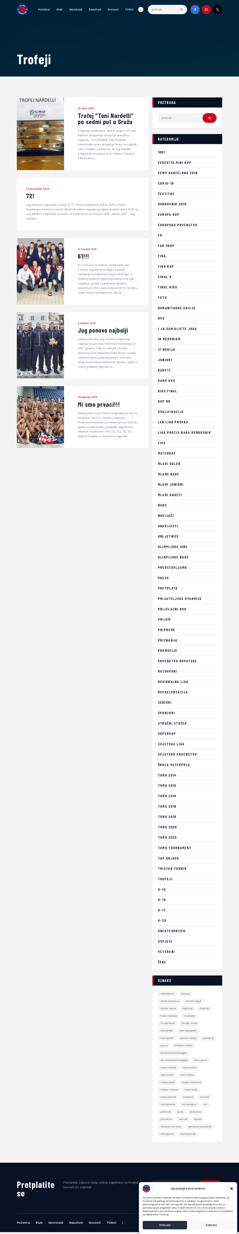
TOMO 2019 (167, 816)
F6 (160, 235)
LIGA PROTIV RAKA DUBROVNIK (185, 432)
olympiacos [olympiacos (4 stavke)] (168, 1106)
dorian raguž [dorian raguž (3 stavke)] (193, 1001)
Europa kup (169, 214)
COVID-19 (166, 183)
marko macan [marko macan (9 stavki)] (169, 1091)
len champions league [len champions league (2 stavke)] (174, 1061)
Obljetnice (169, 536)
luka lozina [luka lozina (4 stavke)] (167, 1076)
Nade (162, 505)
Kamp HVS (166, 380)
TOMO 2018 (167, 806)
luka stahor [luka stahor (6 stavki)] (187, 1076)
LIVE (162, 443)
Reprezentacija (173, 692)
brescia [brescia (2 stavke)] (185, 994)
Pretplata (168, 588)
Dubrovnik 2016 (172, 204)
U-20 (162, 920)
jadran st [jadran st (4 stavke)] (166, 1046)
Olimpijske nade (173, 557)
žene (162, 962)
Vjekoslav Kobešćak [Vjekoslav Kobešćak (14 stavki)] (200, 1128)
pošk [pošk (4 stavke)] (181, 1113)
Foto (162, 297)
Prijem (164, 619)
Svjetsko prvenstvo (178, 754)
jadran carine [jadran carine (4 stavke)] (188, 1038)
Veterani (166, 951)
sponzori (166, 712)
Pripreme (166, 629)
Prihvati (164, 1225)
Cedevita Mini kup (175, 162)
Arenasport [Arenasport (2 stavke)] (168, 994)
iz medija (167, 349)
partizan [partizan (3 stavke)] (166, 1113)
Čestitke (166, 193)
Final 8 (165, 276)
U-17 (162, 910)
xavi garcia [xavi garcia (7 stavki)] (167, 1135)
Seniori (165, 702)
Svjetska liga (171, 744)
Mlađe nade (169, 474)
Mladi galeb (169, 463)
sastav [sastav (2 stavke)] (183, 1121)
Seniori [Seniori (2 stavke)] (198, 1121)
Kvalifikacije (171, 411)
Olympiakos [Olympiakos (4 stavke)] (189, 1106)
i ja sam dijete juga (178, 328)
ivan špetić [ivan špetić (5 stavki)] (167, 1038)
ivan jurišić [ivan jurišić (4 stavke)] (167, 1031)
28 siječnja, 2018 (87, 398)
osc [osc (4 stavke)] (205, 1106)
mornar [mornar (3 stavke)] (204, 1098)
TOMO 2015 (167, 785)
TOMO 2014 (167, 775)
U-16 (162, 899)
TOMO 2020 (167, 827)
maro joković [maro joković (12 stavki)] (168, 1098)
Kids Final (168, 391)
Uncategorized (172, 930)
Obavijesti (168, 526)
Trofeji (165, 879)
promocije (168, 650)
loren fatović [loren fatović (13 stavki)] (168, 1068)
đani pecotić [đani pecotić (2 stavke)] (188, 1135)
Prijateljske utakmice (180, 598)
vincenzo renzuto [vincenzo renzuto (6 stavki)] (171, 1128)
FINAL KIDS (168, 287)
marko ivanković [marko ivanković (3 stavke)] (192, 1083)
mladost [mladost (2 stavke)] (188, 1098)
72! (30, 196)
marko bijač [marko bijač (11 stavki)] (168, 1083)
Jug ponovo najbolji (104, 331)
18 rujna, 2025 (86, 108)
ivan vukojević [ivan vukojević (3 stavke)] (188, 1031)
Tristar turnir (172, 868)
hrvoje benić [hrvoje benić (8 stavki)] (168, 1024)
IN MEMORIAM (169, 339)
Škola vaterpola (174, 764)
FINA (162, 255)
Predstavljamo (172, 567)
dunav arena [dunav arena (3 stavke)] (168, 1009)
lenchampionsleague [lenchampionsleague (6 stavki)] (174, 1053)
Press (163, 577)
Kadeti (164, 370)
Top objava (168, 858)
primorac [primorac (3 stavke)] (195, 1113)
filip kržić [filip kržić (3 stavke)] (188, 1009)
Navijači (166, 515)
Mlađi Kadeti (170, 494)
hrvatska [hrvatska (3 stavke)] (189, 1016)
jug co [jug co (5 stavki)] (182, 1046)
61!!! (83, 256)
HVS (161, 318)
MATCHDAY (167, 453)
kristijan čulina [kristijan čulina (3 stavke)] (201, 1046)
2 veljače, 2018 (86, 324)
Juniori (165, 359)
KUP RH (164, 401)
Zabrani (211, 1225)
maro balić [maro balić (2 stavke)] (191, 1091)
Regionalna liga (174, 681)
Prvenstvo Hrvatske (178, 661)
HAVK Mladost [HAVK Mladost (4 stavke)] (169, 1016)
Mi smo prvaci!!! (99, 405)
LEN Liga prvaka (173, 422)
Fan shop (166, 245)
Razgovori (168, 671)
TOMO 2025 (167, 837)
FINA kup (166, 266)
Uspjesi (165, 941)
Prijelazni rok (172, 609)
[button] (231, 1189)
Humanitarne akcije (177, 308)
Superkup (167, 733)
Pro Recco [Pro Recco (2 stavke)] (167, 1121)
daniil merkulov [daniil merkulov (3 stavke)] (170, 1001)
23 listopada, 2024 (37, 189)
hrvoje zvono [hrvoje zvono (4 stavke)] (189, 1024)
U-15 (162, 889)
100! (161, 152)
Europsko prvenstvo (178, 224)
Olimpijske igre (173, 546)
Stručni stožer (172, 723)
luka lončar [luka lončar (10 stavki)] (190, 1068)
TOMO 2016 (167, 795)
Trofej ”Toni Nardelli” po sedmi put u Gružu (107, 118)
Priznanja (168, 640)
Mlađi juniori (171, 484)
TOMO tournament (175, 847)
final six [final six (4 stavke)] (204, 1009)
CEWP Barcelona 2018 (178, 172)
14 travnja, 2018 (87, 249)
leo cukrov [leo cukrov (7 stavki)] (200, 1061)
